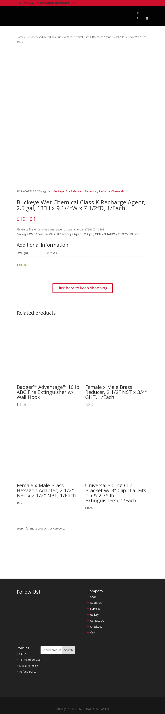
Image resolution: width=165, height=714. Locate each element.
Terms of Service (30, 659)
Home (20, 37)
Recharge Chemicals (111, 191)
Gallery (94, 614)
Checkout (96, 626)
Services (95, 608)
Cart (92, 632)
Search (68, 650)
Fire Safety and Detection (40, 37)
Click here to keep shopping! (82, 288)
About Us (96, 602)
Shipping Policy (28, 665)
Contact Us (97, 620)
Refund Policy (27, 671)
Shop (93, 597)
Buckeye (58, 191)
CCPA (22, 654)
